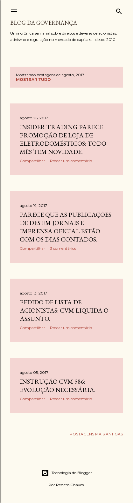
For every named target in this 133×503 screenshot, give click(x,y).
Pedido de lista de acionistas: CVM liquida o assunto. (64, 310)
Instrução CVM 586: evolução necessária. (57, 385)
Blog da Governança (43, 22)
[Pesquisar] (119, 10)
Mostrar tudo (33, 79)
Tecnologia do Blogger (66, 473)
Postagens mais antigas (96, 434)
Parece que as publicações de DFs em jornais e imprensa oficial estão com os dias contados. (65, 226)
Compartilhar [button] (32, 160)
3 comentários (63, 248)
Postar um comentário (71, 160)
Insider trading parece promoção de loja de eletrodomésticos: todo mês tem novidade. (63, 139)
